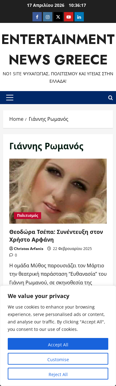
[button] (9, 97)
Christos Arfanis (28, 248)
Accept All (58, 345)
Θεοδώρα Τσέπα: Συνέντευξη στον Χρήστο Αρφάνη (58, 191)
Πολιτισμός (27, 215)
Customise (58, 359)
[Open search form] (110, 97)
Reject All (58, 374)
